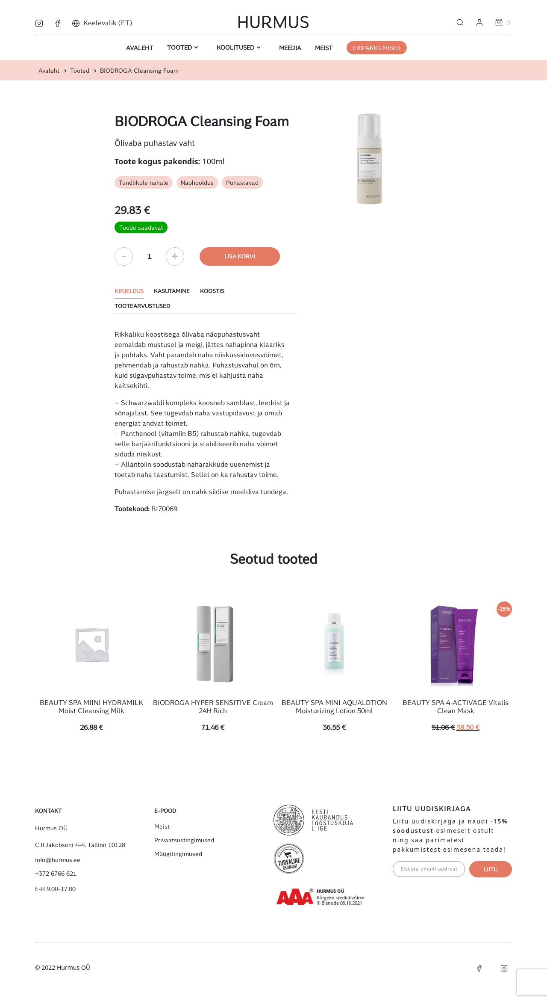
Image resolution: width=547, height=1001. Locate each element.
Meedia (290, 47)
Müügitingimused (178, 854)
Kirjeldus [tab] (129, 290)
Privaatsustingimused (184, 840)
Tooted (180, 47)
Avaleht (139, 47)
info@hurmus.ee (57, 860)
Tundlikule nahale (143, 182)
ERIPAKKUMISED (376, 47)
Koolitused (236, 47)
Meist (323, 47)
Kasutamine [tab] (172, 290)
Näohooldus (197, 182)
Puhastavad (242, 182)
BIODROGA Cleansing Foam (139, 70)
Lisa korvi (239, 256)
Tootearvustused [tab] (142, 305)
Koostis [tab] (212, 290)
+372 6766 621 (55, 874)
